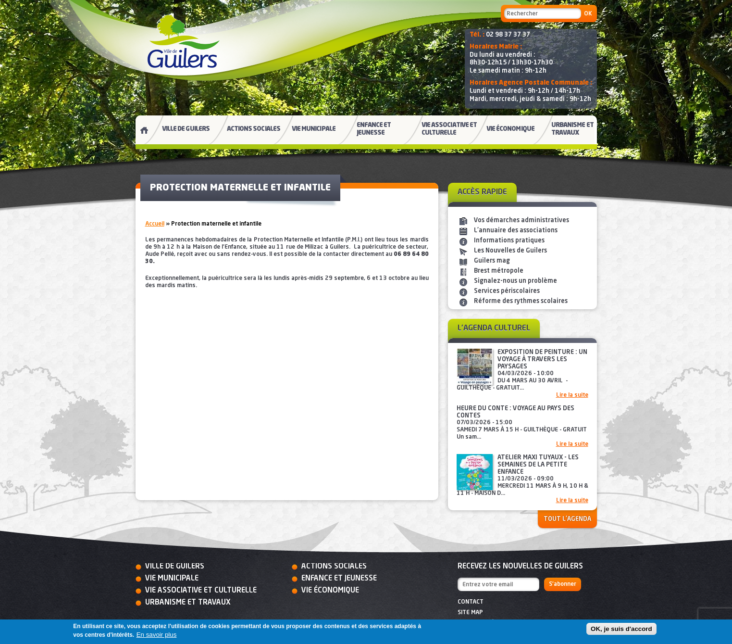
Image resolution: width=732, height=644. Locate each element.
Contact (471, 602)
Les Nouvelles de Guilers (510, 251)
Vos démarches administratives (521, 220)
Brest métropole (498, 271)
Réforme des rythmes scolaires (521, 301)
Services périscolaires (507, 291)
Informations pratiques (509, 241)
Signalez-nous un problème (515, 281)
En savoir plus (156, 634)
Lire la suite (572, 395)
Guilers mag (492, 261)
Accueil (154, 224)
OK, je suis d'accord (621, 628)
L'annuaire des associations (516, 230)
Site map (470, 613)
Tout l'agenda (567, 519)
